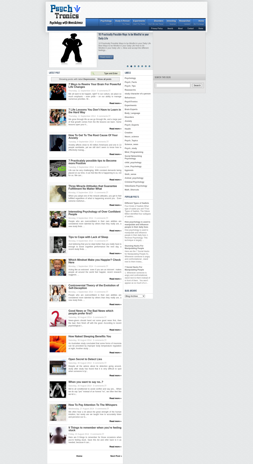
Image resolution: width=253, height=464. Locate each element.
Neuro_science (132, 136)
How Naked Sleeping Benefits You (89, 336)
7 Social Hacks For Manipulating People (134, 268)
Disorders (156, 23)
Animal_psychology (134, 178)
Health (128, 129)
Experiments (139, 23)
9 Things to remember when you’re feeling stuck (94, 429)
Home (199, 23)
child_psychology (133, 162)
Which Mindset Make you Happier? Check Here (94, 261)
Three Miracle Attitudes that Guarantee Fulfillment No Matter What (92, 187)
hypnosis (129, 170)
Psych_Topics (131, 140)
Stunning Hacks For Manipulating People (134, 247)
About (180, 28)
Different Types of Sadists (137, 203)
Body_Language (132, 113)
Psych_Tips (130, 86)
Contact (191, 28)
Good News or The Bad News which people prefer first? (90, 312)
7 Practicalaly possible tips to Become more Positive (92, 162)
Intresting (171, 23)
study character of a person (138, 94)
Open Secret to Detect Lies (85, 359)
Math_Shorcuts (132, 190)
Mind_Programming (134, 152)
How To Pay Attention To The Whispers (92, 405)
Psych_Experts (132, 125)
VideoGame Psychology (136, 186)
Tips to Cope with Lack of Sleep (88, 237)
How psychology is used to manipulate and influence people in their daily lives (137, 224)
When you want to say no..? (85, 382)
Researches (184, 23)
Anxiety (128, 121)
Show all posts (104, 79)
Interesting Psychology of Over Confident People (94, 213)
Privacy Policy (157, 28)
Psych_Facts (131, 82)
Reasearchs (130, 90)
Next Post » (116, 456)
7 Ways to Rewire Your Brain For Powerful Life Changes (94, 85)
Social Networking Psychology (133, 157)
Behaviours (130, 98)
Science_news (131, 144)
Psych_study (131, 148)
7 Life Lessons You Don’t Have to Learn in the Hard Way (94, 111)
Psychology (106, 23)
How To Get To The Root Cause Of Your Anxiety (93, 136)
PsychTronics (131, 101)
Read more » (106, 57)
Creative (128, 133)
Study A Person (122, 23)
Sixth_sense (130, 174)
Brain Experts (131, 109)
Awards (170, 28)
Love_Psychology (133, 166)
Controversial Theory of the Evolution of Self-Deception (93, 286)
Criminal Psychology (134, 182)
